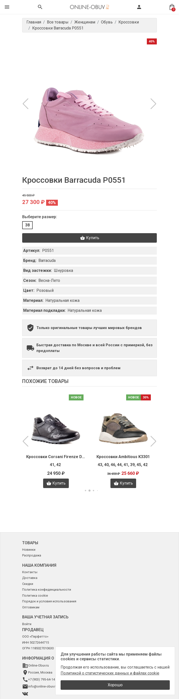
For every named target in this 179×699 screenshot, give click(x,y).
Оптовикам (30, 607)
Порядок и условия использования (49, 601)
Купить (89, 237)
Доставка (29, 578)
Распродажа (31, 555)
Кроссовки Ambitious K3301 (123, 456)
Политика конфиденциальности (46, 589)
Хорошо (115, 685)
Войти (26, 624)
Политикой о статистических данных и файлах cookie (110, 673)
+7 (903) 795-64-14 (41, 679)
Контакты (29, 572)
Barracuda (47, 260)
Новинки (28, 549)
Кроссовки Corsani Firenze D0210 (56, 456)
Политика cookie (35, 595)
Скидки (27, 584)
